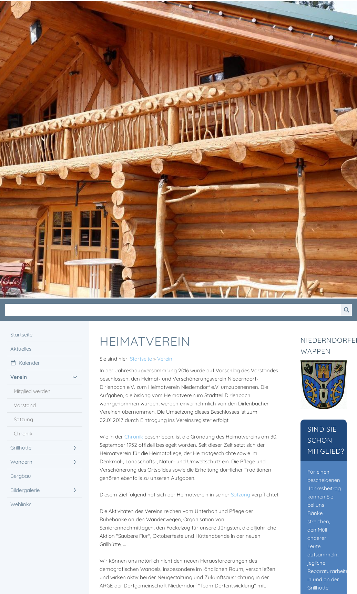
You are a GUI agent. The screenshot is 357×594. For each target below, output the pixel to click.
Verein (164, 358)
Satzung (240, 494)
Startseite (141, 358)
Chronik (133, 436)
